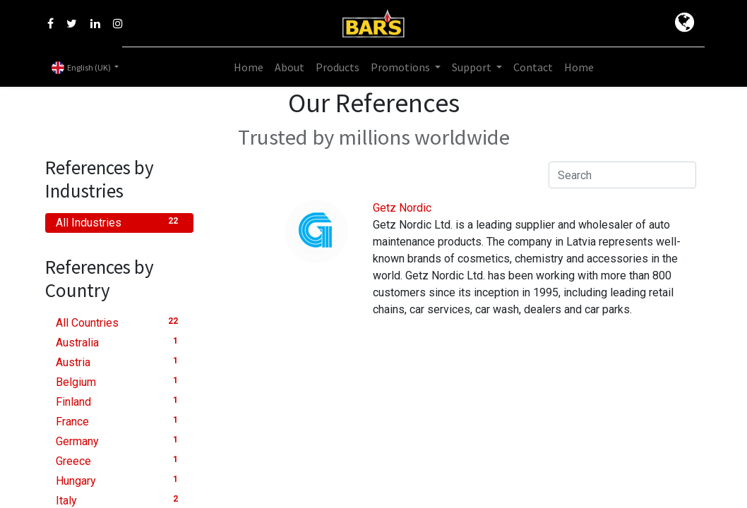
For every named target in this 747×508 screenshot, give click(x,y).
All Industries (119, 221)
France (119, 420)
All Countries (119, 322)
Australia (119, 341)
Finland (119, 401)
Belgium (119, 381)
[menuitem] (248, 67)
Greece (119, 460)
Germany (119, 440)
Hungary (119, 480)
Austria (119, 361)
